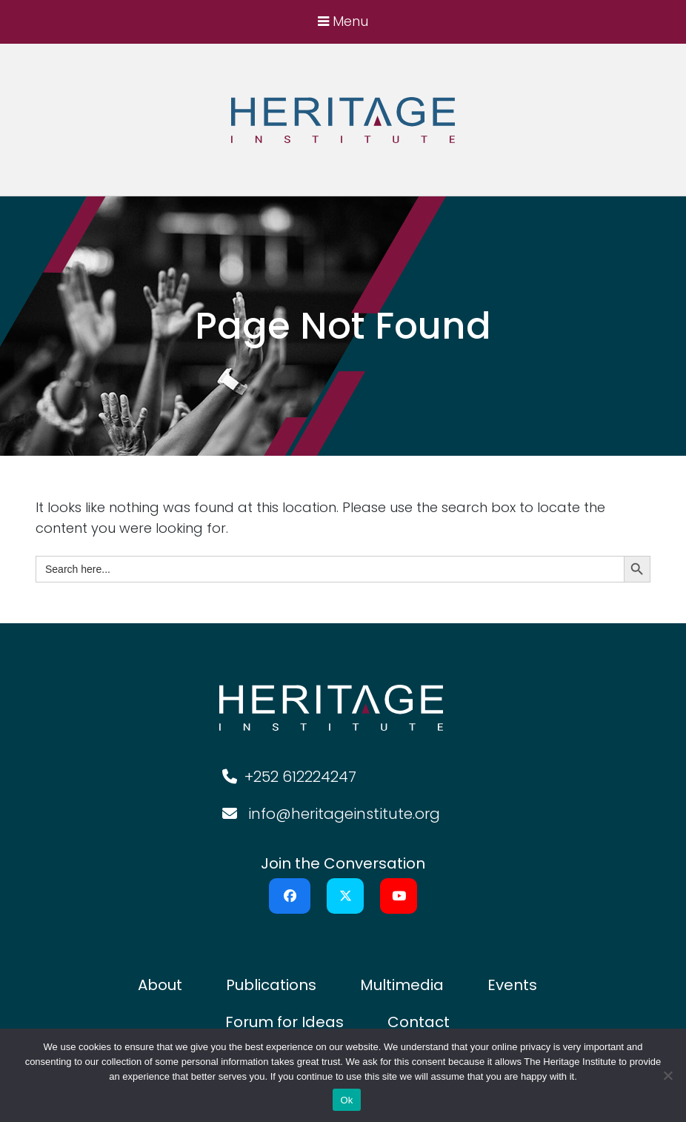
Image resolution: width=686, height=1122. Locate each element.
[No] (667, 1075)
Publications (271, 985)
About (160, 985)
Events (512, 985)
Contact (418, 1022)
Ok (346, 1100)
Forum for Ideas (284, 1022)
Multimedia (402, 985)
